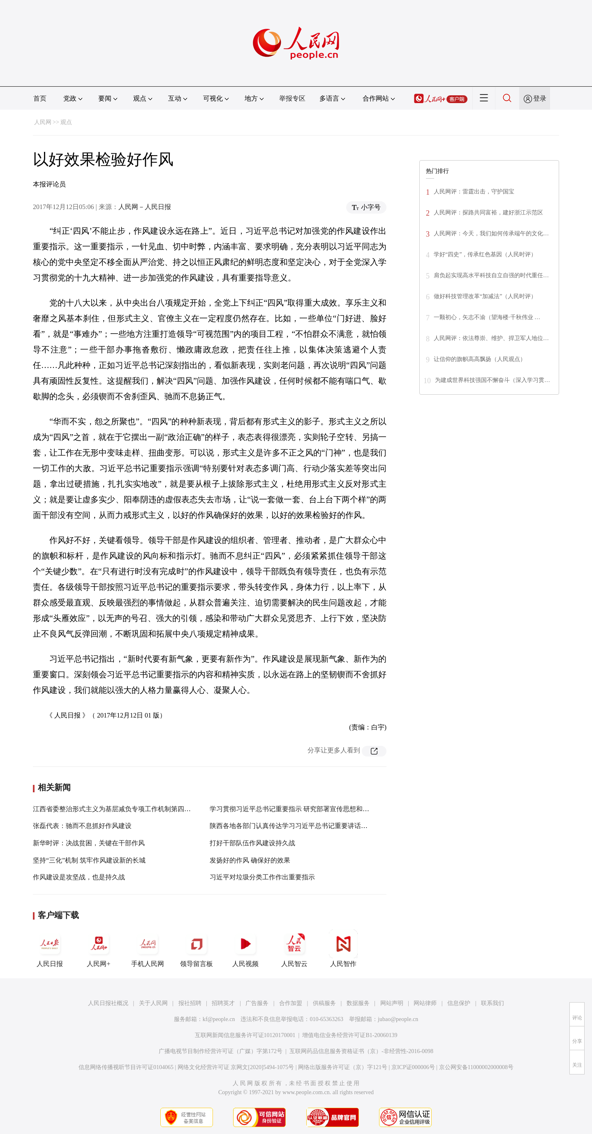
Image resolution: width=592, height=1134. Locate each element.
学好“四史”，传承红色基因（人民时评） (485, 254)
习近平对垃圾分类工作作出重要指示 (262, 877)
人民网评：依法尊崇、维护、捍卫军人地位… (491, 338)
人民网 (42, 122)
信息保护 (458, 1003)
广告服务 (256, 1003)
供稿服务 (324, 1003)
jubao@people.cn (398, 1019)
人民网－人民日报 (144, 206)
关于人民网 (153, 1003)
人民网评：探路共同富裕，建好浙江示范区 (488, 212)
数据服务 (358, 1003)
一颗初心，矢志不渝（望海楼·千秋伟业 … (487, 317)
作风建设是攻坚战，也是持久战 (79, 877)
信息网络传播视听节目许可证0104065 (126, 1067)
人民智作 (343, 948)
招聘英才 (223, 1003)
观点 (66, 122)
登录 (539, 98)
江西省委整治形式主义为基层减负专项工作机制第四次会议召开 (125, 808)
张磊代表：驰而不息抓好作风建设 (82, 825)
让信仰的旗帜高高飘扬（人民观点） (480, 359)
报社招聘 (189, 1003)
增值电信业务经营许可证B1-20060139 (349, 1035)
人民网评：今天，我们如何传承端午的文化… (491, 233)
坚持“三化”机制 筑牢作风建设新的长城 (89, 860)
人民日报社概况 (108, 1003)
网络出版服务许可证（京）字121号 (342, 1067)
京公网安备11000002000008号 (476, 1067)
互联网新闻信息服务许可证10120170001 (245, 1035)
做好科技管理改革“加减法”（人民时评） (485, 296)
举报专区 (292, 98)
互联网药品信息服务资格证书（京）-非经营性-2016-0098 (361, 1051)
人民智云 (294, 948)
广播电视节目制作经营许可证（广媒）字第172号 (220, 1051)
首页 (39, 98)
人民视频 (245, 948)
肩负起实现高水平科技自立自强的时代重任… (491, 275)
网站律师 (425, 1003)
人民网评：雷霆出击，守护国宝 (474, 192)
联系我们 (492, 1003)
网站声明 (391, 1003)
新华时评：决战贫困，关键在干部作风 (89, 843)
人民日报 (49, 948)
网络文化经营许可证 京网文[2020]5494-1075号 (236, 1067)
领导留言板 (196, 948)
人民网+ (98, 948)
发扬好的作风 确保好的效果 (250, 860)
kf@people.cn (219, 1019)
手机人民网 (147, 948)
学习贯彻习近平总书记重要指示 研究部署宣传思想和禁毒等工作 (302, 808)
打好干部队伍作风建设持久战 (252, 843)
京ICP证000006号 (413, 1067)
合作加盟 (290, 1003)
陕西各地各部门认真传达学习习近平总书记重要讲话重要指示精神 (305, 825)
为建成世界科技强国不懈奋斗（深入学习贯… (492, 380)
